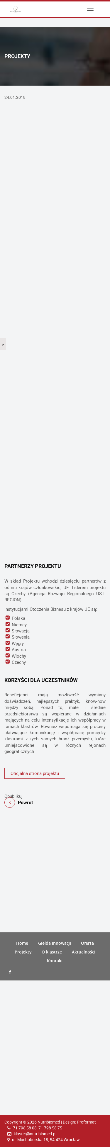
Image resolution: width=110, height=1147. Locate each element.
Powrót (55, 790)
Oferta (87, 943)
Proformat (86, 1122)
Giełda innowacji (54, 943)
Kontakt (55, 960)
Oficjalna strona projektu (35, 773)
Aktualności (83, 952)
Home (22, 943)
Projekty (23, 952)
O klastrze (52, 952)
